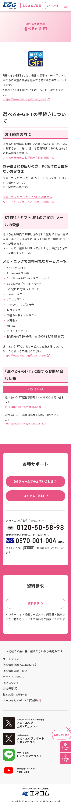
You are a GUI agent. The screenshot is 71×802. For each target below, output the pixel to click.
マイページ (52, 5)
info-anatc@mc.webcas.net (23, 407)
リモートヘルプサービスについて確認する (28, 202)
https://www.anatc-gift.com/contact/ (25, 423)
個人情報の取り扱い (15, 671)
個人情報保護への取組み (18, 665)
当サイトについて (13, 677)
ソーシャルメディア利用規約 (20, 700)
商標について (11, 682)
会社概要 (8, 688)
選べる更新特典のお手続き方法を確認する (28, 158)
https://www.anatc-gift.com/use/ (24, 99)
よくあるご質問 (31, 5)
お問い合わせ (65, 760)
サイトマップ (11, 659)
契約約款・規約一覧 (15, 694)
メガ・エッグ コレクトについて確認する (27, 197)
